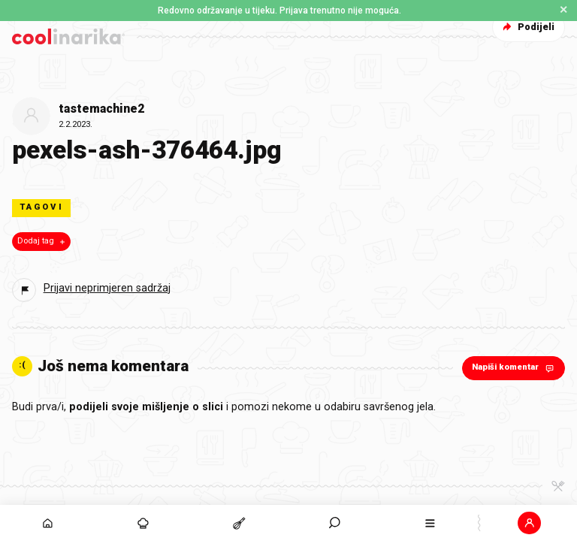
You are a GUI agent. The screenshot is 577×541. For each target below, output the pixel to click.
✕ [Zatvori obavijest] (563, 10)
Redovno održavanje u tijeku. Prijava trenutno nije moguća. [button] (279, 10)
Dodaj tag (42, 241)
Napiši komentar (514, 368)
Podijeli (527, 27)
